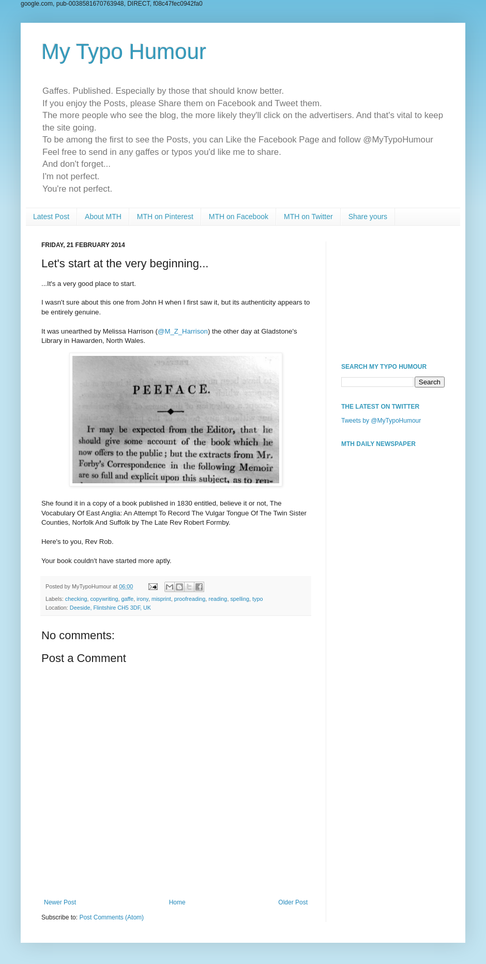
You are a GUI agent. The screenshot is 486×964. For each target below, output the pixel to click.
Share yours (367, 216)
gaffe (127, 599)
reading (217, 599)
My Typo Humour (123, 51)
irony (142, 599)
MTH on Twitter (308, 216)
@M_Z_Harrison (183, 331)
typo (257, 599)
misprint (161, 599)
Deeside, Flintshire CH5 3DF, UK (110, 608)
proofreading (190, 599)
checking (76, 599)
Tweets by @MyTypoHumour (381, 420)
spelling (239, 599)
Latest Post (51, 216)
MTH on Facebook (238, 216)
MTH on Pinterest (165, 216)
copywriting (104, 599)
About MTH (103, 216)
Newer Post (60, 902)
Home (177, 902)
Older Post (293, 902)
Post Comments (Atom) (111, 917)
